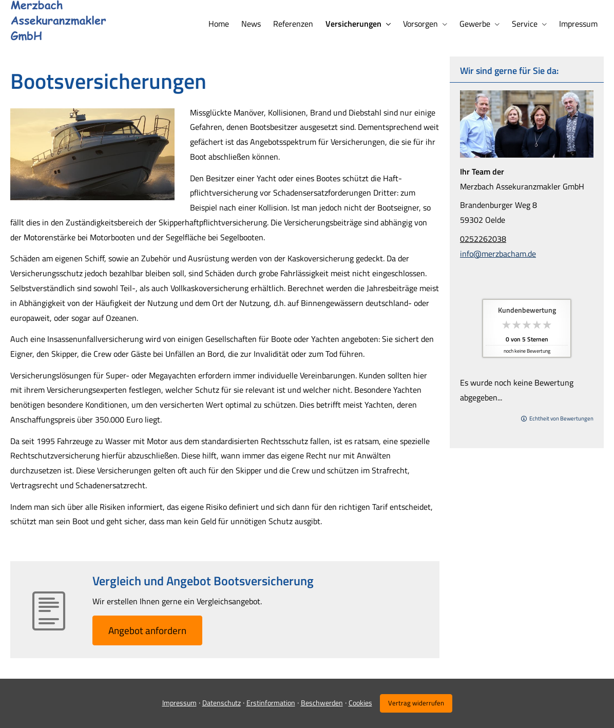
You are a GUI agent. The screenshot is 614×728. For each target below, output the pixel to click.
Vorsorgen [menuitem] (420, 23)
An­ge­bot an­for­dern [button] (147, 630)
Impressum (179, 702)
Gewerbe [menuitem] (474, 23)
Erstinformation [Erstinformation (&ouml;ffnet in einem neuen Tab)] (270, 702)
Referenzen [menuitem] (293, 23)
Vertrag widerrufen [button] (416, 703)
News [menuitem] (251, 23)
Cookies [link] (360, 702)
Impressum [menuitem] (578, 23)
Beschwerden (322, 702)
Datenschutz (221, 702)
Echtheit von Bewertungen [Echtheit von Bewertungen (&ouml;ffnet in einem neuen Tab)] (561, 418)
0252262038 (483, 239)
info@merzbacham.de (498, 253)
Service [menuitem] (525, 23)
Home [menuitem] (218, 23)
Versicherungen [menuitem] (353, 23)
